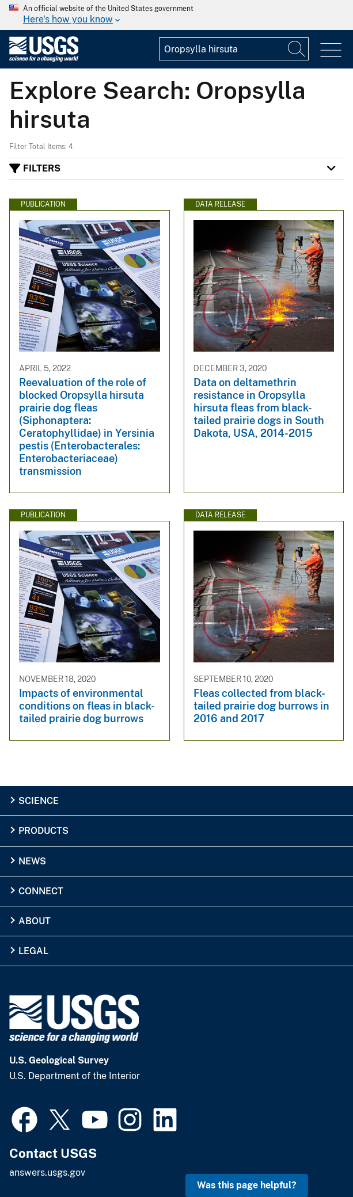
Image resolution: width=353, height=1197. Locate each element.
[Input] (234, 48)
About (34, 921)
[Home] (43, 59)
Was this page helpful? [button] (247, 1185)
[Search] (297, 48)
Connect (40, 891)
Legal (33, 951)
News (32, 861)
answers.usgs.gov (47, 1172)
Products (43, 830)
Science (38, 800)
